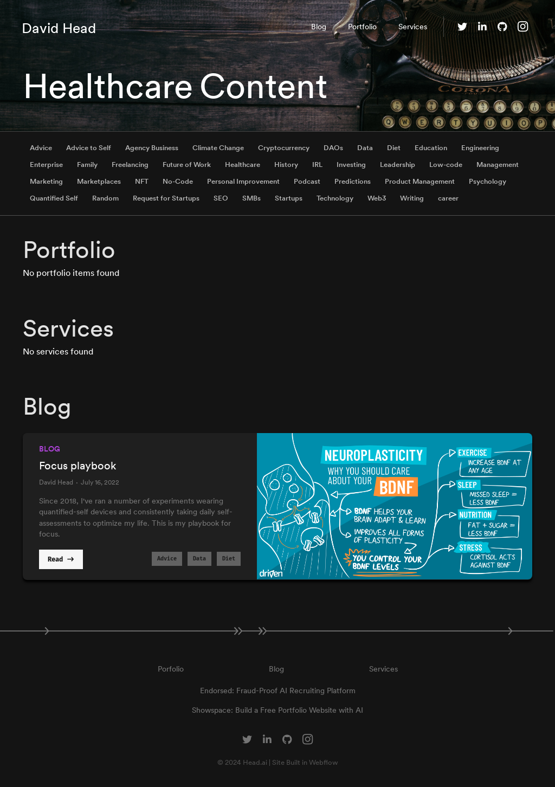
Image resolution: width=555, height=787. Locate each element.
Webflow (323, 762)
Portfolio (362, 26)
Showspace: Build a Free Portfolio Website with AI (277, 710)
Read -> (61, 560)
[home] (59, 26)
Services (412, 26)
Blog (318, 26)
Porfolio (171, 669)
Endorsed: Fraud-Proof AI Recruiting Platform (278, 690)
